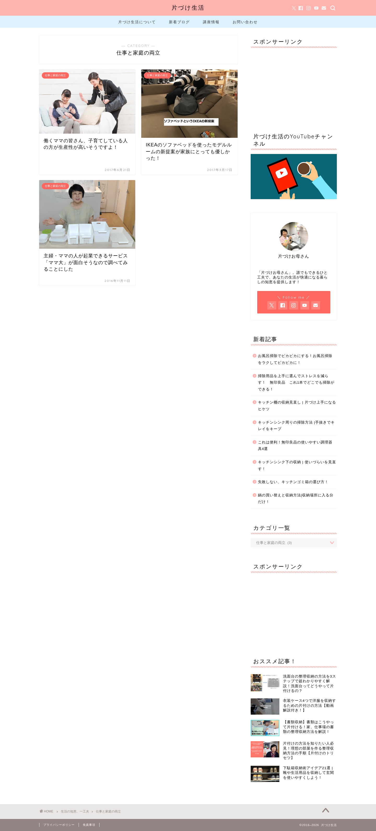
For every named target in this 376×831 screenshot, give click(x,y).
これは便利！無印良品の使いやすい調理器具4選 (295, 445)
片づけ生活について (137, 22)
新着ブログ (179, 22)
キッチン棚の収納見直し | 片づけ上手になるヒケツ (297, 405)
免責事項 (89, 824)
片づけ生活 (188, 7)
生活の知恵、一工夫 (75, 811)
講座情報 (211, 22)
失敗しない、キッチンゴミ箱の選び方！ (293, 482)
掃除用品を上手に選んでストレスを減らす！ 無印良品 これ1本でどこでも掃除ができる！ (296, 382)
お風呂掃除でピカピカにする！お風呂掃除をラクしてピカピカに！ (295, 359)
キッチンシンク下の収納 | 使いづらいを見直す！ (297, 465)
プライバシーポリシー (59, 824)
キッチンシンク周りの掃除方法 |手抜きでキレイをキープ (296, 425)
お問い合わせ (245, 22)
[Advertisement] (294, 84)
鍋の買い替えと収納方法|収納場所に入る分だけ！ (296, 498)
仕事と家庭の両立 (108, 811)
